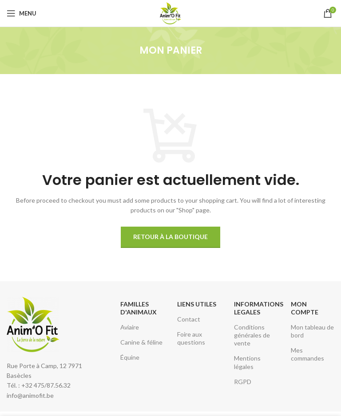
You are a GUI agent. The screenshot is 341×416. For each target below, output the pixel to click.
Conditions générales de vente (252, 335)
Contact (188, 319)
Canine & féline (141, 342)
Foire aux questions (191, 338)
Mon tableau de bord (312, 331)
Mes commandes (307, 354)
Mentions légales (247, 362)
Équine (129, 357)
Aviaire (129, 327)
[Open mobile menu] (21, 13)
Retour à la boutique (170, 236)
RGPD (242, 381)
